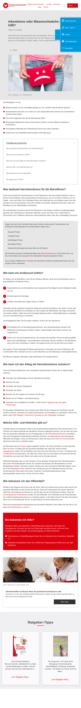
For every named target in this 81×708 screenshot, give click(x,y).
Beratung (57, 4)
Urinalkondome (8, 454)
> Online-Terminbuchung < (35, 4)
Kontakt (49, 4)
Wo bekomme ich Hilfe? (15, 179)
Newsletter (69, 48)
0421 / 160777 (70, 28)
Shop (39, 7)
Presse (45, 7)
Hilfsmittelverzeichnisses (57, 434)
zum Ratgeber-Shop (20, 677)
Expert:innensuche (48, 253)
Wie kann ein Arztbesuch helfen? (18, 155)
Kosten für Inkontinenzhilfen (64, 439)
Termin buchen (70, 21)
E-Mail (67, 35)
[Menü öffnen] (72, 5)
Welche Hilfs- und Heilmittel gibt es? (19, 167)
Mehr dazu (65, 602)
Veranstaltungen (71, 41)
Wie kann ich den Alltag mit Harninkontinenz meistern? (26, 161)
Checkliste (30, 261)
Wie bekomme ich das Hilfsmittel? (18, 173)
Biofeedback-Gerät (17, 468)
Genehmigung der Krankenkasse (15, 495)
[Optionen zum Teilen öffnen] (13, 50)
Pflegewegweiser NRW (53, 543)
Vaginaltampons (9, 451)
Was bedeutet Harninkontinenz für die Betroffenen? (25, 148)
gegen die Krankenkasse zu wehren (16, 507)
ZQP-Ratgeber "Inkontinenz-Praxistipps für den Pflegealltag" (35, 415)
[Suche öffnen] (64, 5)
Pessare (23, 446)
